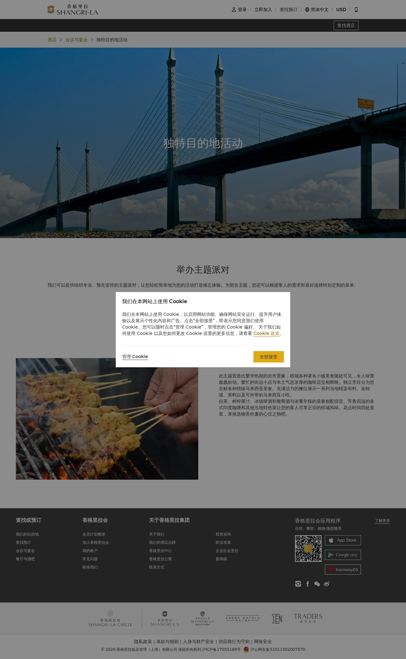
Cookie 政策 (266, 333)
